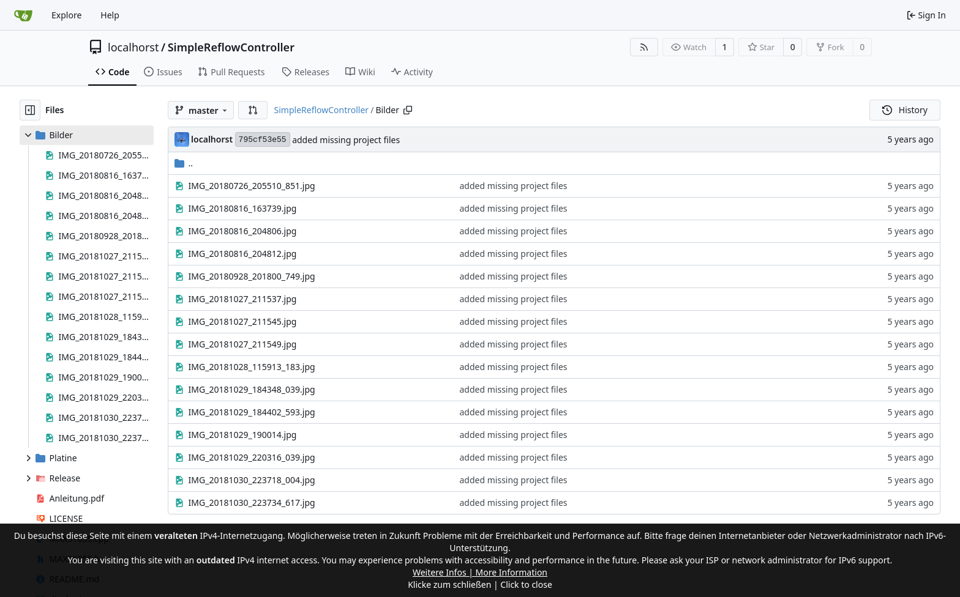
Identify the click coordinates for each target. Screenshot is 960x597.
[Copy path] (407, 110)
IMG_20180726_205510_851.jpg (252, 185)
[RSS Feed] (644, 47)
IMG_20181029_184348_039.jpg (252, 389)
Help (109, 15)
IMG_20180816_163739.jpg (243, 208)
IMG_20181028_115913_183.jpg (252, 367)
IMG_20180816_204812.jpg (243, 253)
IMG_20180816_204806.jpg (243, 231)
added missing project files (346, 140)
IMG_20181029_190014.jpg (243, 434)
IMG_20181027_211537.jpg (243, 299)
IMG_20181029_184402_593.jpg (252, 412)
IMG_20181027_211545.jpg (243, 321)
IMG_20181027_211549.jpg (243, 344)
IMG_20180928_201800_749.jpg (252, 276)
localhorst (133, 47)
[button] (253, 110)
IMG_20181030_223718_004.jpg (252, 480)
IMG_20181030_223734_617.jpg (252, 502)
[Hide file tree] (30, 110)
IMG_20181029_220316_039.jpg (252, 457)
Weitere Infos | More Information (480, 572)
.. (183, 163)
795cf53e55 (263, 139)
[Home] (23, 15)
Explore (66, 15)
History (905, 110)
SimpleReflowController (231, 47)
